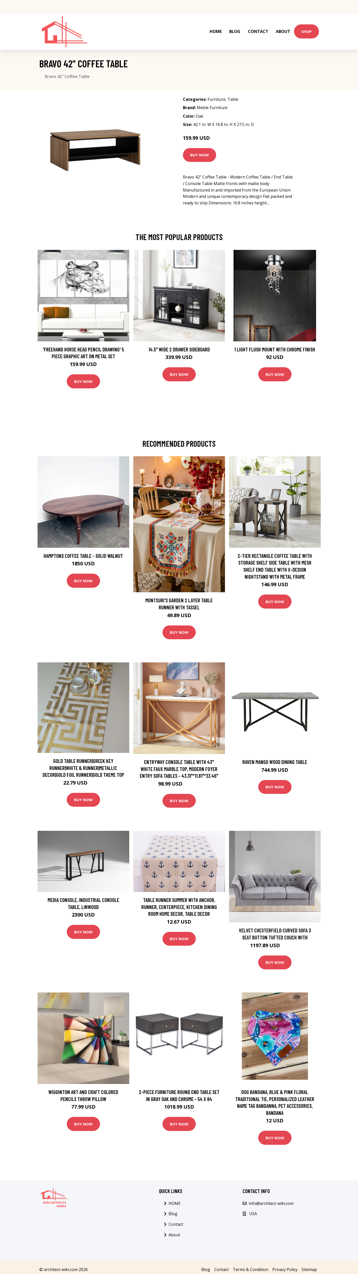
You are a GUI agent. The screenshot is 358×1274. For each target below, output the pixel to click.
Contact (258, 29)
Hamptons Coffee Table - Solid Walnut (83, 551)
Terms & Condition (250, 1264)
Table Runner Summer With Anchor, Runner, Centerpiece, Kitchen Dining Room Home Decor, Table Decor (179, 902)
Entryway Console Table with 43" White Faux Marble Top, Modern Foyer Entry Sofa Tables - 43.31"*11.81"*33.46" (179, 764)
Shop (306, 28)
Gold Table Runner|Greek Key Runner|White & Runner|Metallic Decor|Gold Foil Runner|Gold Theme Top (83, 763)
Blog (234, 29)
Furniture (216, 94)
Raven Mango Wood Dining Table (274, 757)
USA (267, 6)
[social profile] (63, 7)
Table (232, 94)
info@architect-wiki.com (295, 6)
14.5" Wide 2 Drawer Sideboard (179, 344)
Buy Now (199, 150)
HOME (216, 29)
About (283, 29)
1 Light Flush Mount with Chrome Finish (274, 344)
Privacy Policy (285, 1264)
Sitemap (309, 1264)
